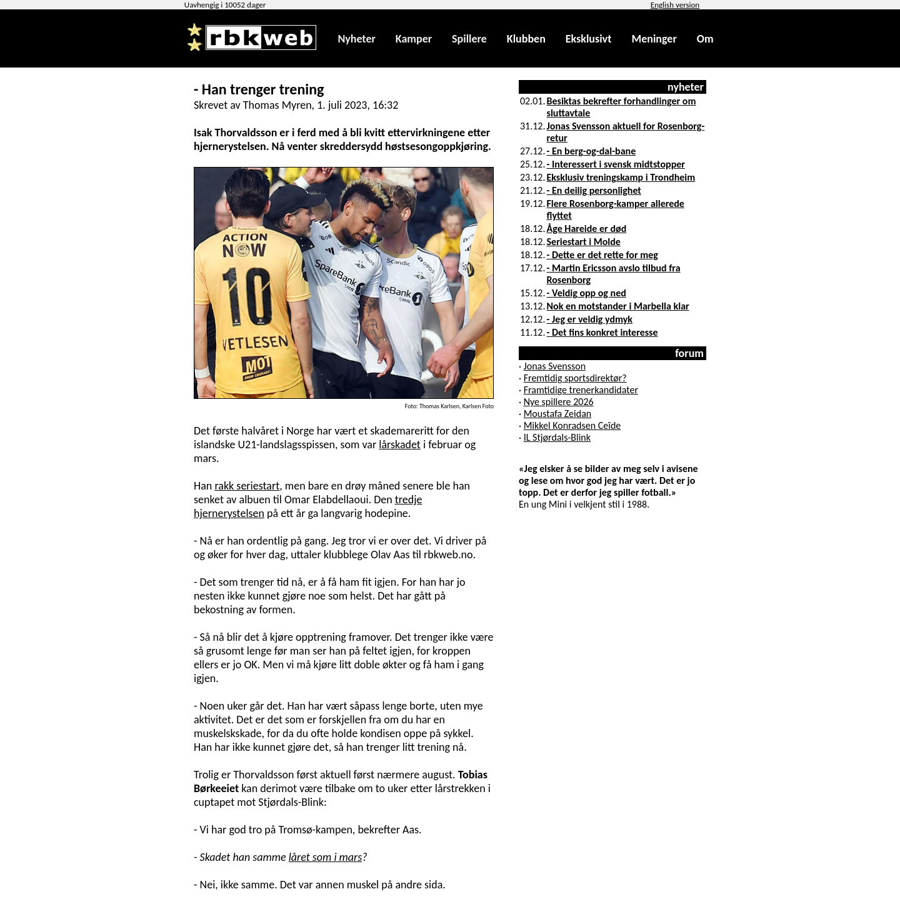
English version (675, 4)
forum (689, 353)
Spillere (469, 39)
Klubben (526, 39)
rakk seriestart (246, 486)
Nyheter (356, 39)
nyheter (686, 87)
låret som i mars (325, 857)
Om (705, 39)
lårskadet (400, 444)
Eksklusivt (589, 39)
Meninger (653, 39)
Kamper (414, 39)
